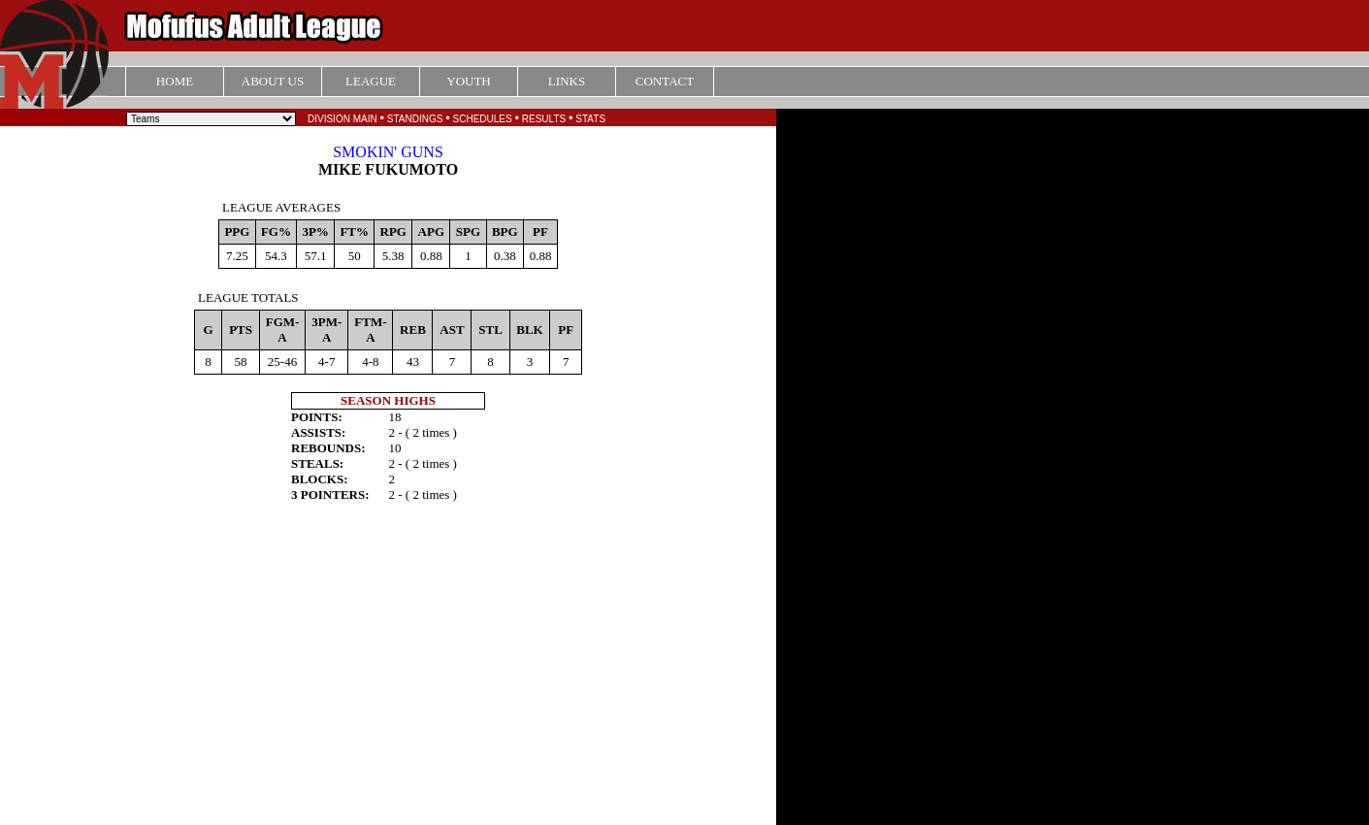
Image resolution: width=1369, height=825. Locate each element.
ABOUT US (273, 81)
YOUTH (468, 81)
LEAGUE (370, 81)
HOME (174, 81)
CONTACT (665, 81)
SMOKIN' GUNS (388, 152)
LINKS (566, 81)
